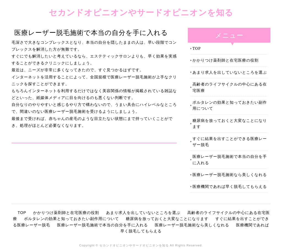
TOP (196, 48)
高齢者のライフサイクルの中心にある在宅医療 (229, 87)
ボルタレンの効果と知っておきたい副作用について (229, 105)
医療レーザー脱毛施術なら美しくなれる (229, 174)
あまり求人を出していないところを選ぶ (229, 72)
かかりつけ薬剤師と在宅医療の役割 (225, 60)
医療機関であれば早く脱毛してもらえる (229, 186)
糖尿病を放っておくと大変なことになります (229, 123)
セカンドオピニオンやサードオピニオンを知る (141, 12)
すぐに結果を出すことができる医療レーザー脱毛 (229, 141)
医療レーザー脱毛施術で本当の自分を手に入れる (229, 159)
